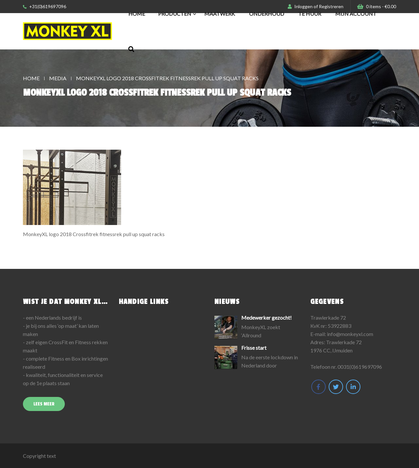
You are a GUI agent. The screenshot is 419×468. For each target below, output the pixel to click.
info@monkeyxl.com (350, 334)
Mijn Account (355, 13)
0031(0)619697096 (359, 367)
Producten (174, 13)
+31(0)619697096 (44, 6)
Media (57, 78)
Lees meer (43, 404)
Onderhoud (266, 13)
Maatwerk (219, 13)
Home (136, 13)
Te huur (309, 13)
